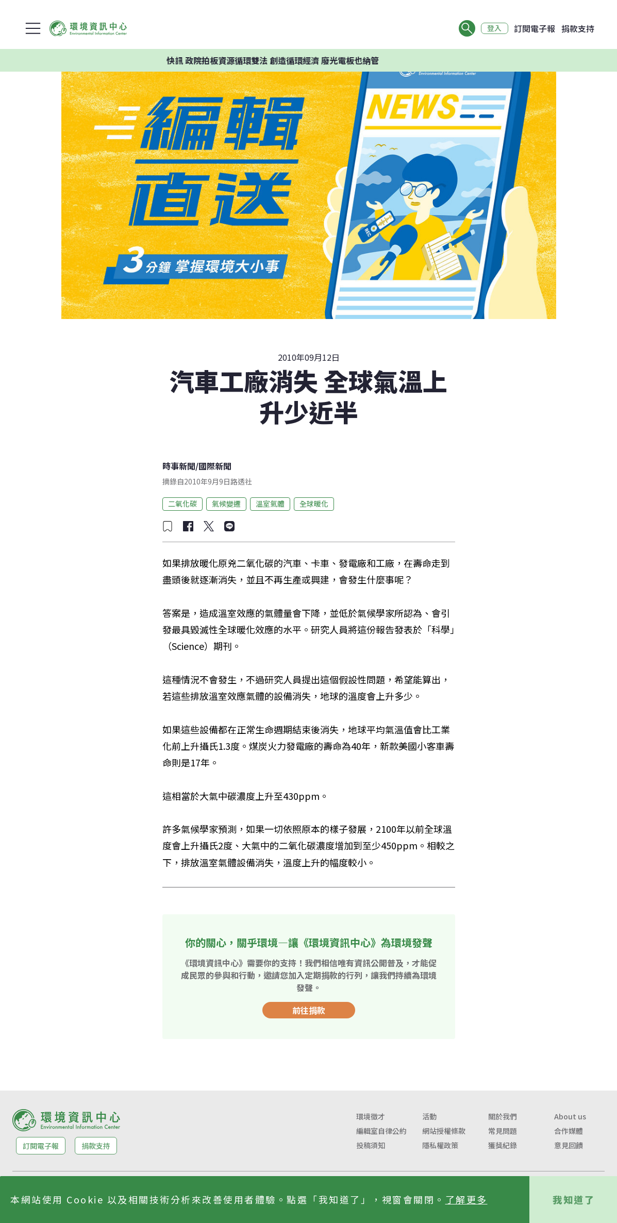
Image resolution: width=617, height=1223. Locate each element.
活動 (429, 1116)
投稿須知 (370, 1145)
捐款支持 (577, 28)
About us (570, 1116)
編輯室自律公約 (381, 1131)
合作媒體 (568, 1131)
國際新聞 (214, 466)
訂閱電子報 (534, 28)
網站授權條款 (443, 1131)
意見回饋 (568, 1145)
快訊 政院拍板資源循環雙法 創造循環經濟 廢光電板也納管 (280, 60)
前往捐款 (308, 1010)
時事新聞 (178, 466)
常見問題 (502, 1131)
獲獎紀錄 (502, 1145)
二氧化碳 (182, 503)
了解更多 (466, 1199)
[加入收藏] (167, 526)
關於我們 (502, 1116)
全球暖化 (313, 503)
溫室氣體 (270, 503)
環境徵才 (370, 1116)
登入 (494, 28)
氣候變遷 (226, 503)
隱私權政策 (440, 1145)
